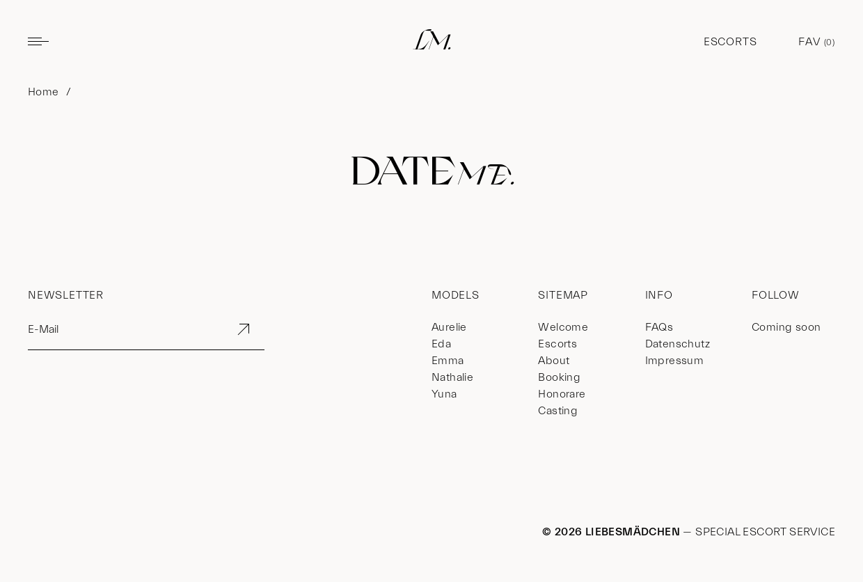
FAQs (659, 327)
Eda (441, 344)
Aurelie (449, 327)
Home (43, 92)
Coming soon (786, 327)
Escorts (730, 42)
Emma (448, 360)
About (553, 360)
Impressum (674, 360)
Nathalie (452, 377)
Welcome (563, 327)
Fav (816, 42)
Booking (559, 377)
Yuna (444, 394)
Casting (558, 410)
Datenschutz (677, 344)
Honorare (561, 394)
